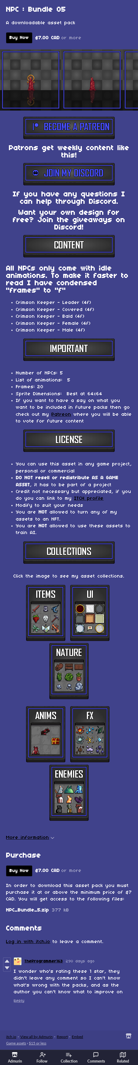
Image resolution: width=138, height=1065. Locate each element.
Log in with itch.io (28, 941)
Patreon (61, 414)
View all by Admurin (36, 1036)
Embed (77, 1036)
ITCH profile (89, 498)
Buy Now (19, 38)
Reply (19, 1001)
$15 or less (37, 1043)
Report (62, 1036)
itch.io (11, 1036)
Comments (96, 1057)
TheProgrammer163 (44, 961)
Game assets (16, 1043)
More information (30, 837)
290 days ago (80, 961)
